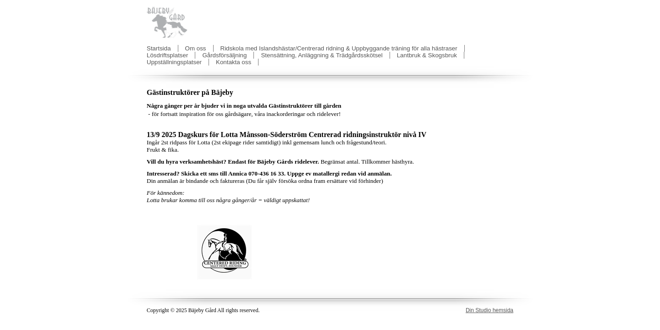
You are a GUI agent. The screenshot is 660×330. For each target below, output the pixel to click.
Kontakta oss (233, 62)
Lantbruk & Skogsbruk (427, 55)
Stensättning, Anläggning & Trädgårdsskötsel (321, 55)
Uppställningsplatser (174, 62)
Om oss (195, 48)
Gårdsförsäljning (224, 55)
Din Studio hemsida (489, 310)
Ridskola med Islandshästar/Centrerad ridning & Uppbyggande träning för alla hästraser (338, 48)
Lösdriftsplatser (167, 55)
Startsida (159, 48)
